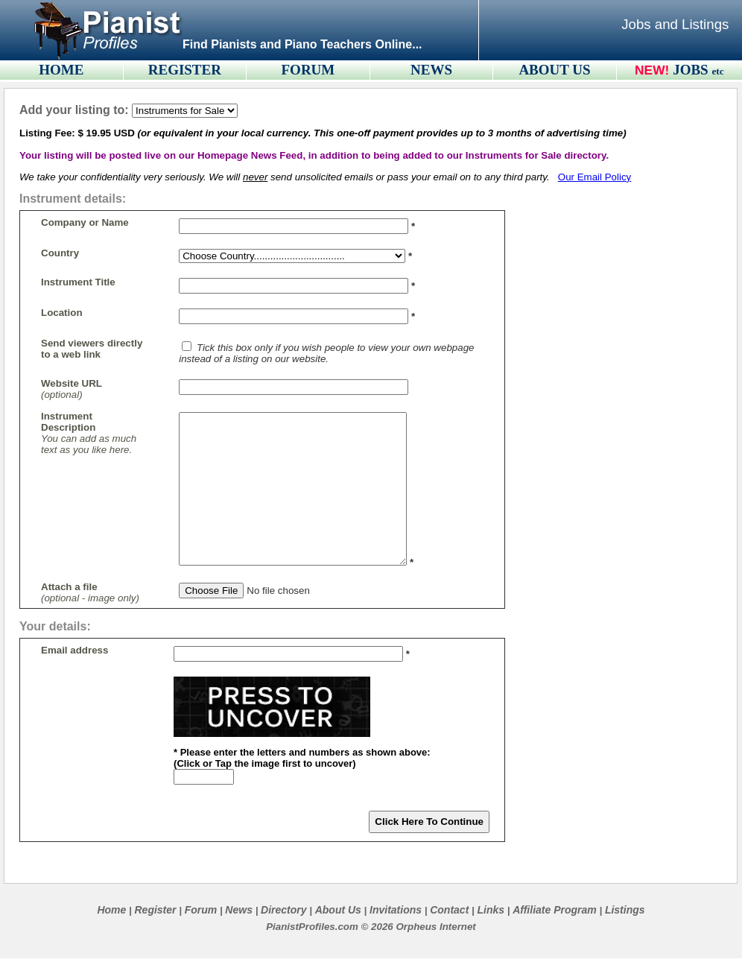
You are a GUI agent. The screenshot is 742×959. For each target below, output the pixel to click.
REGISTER (184, 69)
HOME (61, 69)
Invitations (396, 910)
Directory (283, 910)
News (239, 910)
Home (111, 910)
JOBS (698, 69)
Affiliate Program (555, 910)
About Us (338, 910)
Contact (449, 910)
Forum (201, 910)
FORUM (308, 69)
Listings (625, 910)
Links (490, 910)
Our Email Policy (595, 177)
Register (155, 910)
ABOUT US (554, 69)
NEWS (431, 69)
